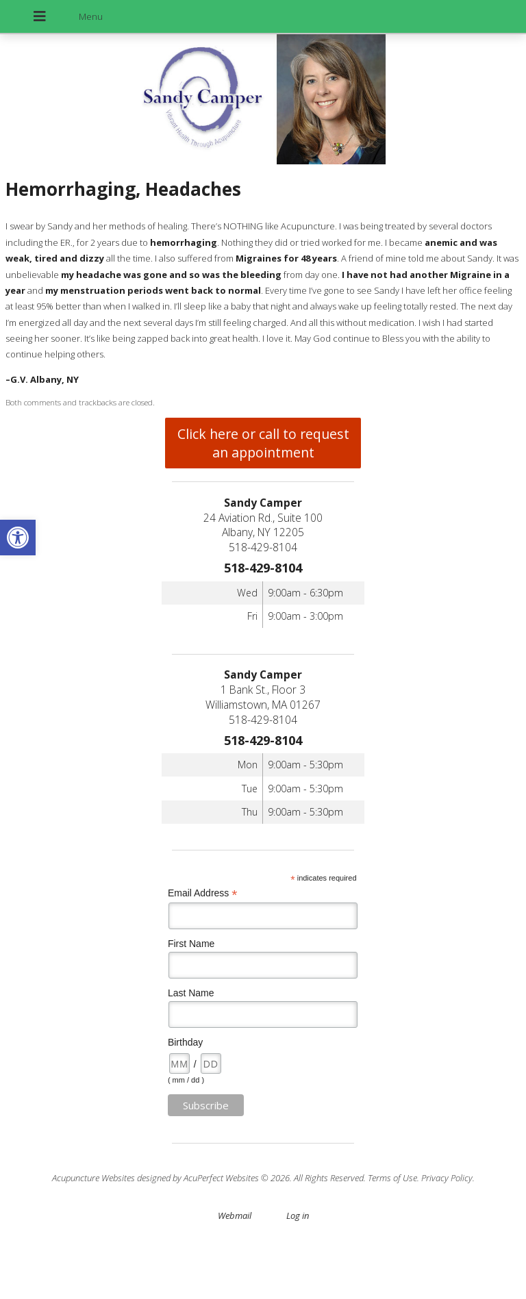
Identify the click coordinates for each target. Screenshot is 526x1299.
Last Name (191, 992)
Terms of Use (392, 1178)
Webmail (234, 1215)
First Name (191, 943)
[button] (18, 537)
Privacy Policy (447, 1178)
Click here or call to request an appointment (263, 443)
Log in (297, 1215)
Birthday (185, 1042)
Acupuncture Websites (93, 1178)
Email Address (203, 893)
